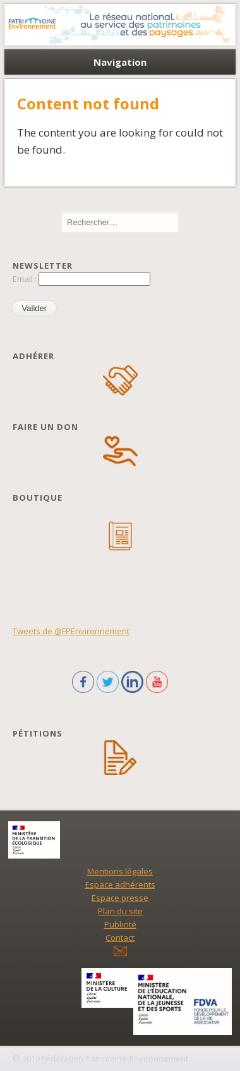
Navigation (120, 62)
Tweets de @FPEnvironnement (71, 631)
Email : (26, 279)
